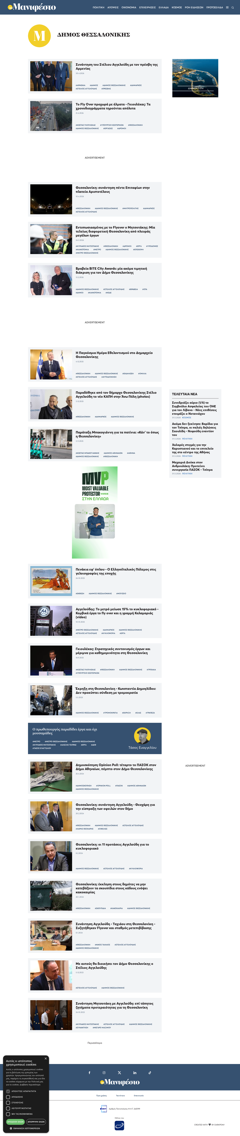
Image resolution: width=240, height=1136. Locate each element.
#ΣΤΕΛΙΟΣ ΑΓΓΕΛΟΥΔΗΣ (86, 88)
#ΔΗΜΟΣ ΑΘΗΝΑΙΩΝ (113, 453)
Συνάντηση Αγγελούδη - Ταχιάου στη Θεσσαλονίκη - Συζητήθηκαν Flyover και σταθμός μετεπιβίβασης (115, 926)
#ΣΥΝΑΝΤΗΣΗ (82, 1027)
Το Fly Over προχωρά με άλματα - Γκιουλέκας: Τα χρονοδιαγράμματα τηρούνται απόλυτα (113, 106)
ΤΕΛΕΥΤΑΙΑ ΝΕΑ (184, 394)
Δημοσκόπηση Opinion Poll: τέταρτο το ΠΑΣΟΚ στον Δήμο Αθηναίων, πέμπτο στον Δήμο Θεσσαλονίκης (116, 767)
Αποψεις (112, 7)
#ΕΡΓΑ (139, 246)
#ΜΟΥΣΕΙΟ (121, 593)
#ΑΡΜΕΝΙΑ (80, 85)
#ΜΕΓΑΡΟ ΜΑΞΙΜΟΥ (102, 1027)
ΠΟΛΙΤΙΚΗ (187, 438)
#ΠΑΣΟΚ (119, 786)
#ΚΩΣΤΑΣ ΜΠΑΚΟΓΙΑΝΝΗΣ (87, 453)
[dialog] (26, 1094)
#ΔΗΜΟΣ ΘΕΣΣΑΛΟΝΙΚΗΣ (114, 85)
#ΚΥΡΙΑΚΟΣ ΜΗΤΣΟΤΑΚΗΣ (87, 246)
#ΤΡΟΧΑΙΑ (151, 669)
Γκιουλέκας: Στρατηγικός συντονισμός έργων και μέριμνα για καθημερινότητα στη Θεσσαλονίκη (113, 651)
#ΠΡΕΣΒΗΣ (106, 88)
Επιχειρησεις (147, 7)
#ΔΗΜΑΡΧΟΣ (136, 85)
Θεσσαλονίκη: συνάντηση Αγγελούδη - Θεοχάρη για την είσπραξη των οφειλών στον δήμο (115, 807)
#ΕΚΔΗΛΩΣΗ (128, 373)
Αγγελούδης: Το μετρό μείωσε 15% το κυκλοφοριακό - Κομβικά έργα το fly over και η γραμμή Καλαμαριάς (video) (117, 613)
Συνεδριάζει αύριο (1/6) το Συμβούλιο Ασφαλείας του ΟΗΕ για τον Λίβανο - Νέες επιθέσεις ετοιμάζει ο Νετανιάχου (194, 408)
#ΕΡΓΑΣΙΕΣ (108, 128)
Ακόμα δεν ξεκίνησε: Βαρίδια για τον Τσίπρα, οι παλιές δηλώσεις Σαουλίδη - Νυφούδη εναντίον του (195, 429)
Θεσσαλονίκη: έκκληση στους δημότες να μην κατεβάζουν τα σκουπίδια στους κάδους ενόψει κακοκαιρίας (112, 888)
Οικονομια (129, 7)
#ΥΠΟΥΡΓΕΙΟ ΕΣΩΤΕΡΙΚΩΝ (112, 125)
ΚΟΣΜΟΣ (186, 417)
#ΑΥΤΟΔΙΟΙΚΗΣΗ (108, 377)
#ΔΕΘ (93, 745)
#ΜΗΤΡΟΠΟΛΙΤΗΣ (130, 208)
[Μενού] (227, 7)
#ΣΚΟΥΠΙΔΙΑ (100, 908)
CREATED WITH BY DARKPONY (209, 1124)
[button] (26, 1128)
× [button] (45, 1059)
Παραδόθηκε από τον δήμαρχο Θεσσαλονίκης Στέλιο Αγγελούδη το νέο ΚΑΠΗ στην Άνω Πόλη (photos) (116, 394)
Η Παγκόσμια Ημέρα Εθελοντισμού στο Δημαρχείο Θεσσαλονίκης (114, 355)
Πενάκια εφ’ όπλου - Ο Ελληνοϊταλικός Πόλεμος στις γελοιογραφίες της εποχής (116, 571)
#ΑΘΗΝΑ (131, 453)
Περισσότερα (95, 1042)
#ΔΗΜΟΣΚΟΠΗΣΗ (84, 786)
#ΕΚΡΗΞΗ (126, 713)
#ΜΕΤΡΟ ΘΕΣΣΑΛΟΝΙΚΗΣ (87, 253)
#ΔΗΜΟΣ (94, 85)
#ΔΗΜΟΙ (79, 292)
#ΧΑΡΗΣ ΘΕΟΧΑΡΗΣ (84, 829)
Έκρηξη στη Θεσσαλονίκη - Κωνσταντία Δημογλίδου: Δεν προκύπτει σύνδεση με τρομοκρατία (116, 691)
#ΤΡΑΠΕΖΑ (150, 713)
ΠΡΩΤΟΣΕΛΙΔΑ (214, 7)
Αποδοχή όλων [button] (15, 1121)
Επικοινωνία (139, 1095)
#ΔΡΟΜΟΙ (121, 128)
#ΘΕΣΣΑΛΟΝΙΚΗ (135, 125)
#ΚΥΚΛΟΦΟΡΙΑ (108, 633)
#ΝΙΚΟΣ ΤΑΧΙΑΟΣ (102, 945)
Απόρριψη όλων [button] (36, 1121)
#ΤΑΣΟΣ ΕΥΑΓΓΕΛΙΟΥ (42, 748)
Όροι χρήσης (101, 1095)
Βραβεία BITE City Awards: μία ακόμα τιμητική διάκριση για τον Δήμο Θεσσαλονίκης (111, 270)
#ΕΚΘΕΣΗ (80, 593)
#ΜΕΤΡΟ (97, 249)
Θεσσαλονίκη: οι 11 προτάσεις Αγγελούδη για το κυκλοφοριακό (112, 846)
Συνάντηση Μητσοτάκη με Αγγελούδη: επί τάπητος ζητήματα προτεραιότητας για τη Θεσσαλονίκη (114, 1005)
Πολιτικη (98, 7)
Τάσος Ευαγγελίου (142, 748)
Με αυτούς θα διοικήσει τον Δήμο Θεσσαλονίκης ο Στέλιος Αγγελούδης (114, 966)
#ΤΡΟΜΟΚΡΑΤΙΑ (110, 713)
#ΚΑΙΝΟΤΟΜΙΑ (82, 249)
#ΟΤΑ (144, 289)
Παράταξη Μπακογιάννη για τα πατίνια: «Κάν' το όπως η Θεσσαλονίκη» (117, 434)
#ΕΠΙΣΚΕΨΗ (138, 249)
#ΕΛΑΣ (138, 713)
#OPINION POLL (103, 786)
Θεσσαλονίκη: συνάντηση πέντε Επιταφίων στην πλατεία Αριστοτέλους (113, 190)
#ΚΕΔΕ (108, 292)
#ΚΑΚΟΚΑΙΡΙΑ (116, 908)
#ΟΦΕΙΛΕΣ (102, 829)
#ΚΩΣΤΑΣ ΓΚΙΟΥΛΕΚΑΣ (86, 125)
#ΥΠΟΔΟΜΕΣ (152, 246)
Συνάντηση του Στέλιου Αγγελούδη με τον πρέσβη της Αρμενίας (117, 66)
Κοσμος (177, 7)
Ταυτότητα (120, 1095)
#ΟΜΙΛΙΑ (142, 373)
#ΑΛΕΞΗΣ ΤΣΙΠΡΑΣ (68, 745)
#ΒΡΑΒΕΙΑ (133, 289)
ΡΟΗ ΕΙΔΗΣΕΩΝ (194, 7)
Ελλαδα (164, 7)
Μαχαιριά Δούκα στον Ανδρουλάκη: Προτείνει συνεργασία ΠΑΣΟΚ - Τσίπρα (192, 466)
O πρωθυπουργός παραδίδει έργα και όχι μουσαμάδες (65, 731)
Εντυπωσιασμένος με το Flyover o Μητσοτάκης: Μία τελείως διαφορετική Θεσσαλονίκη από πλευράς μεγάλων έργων (115, 231)
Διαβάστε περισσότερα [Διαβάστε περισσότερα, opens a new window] (30, 1084)
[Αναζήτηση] (233, 7)
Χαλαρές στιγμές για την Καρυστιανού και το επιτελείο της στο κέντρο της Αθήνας (193, 448)
